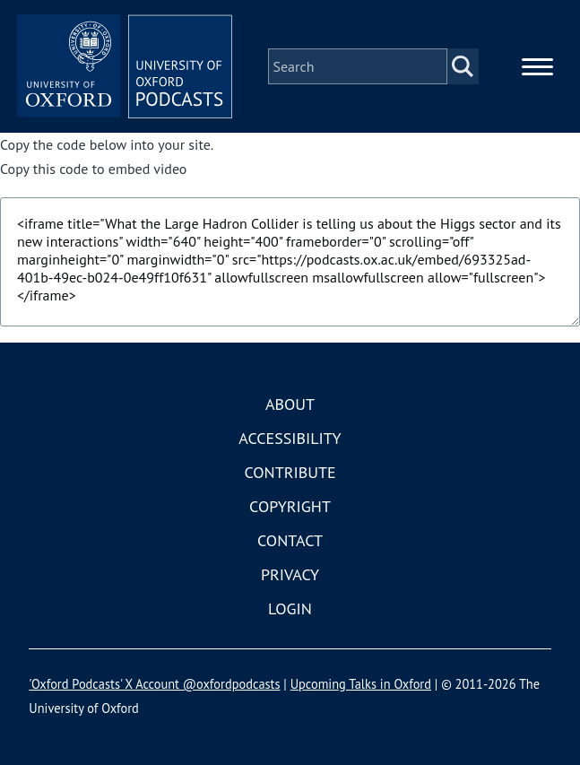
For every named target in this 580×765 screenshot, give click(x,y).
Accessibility (289, 438)
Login (290, 608)
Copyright (290, 506)
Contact (290, 540)
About (290, 404)
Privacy (290, 574)
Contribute (289, 472)
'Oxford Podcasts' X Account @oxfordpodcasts (154, 683)
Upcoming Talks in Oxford (360, 683)
